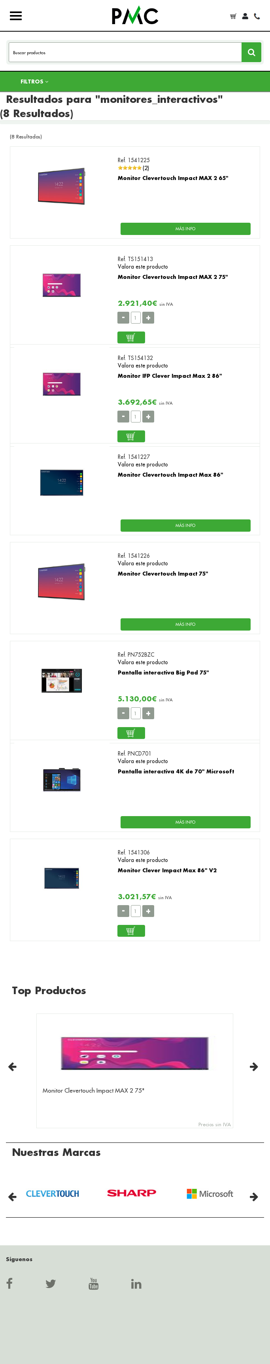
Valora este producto (143, 266)
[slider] (130, 167)
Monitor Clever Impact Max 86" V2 (167, 870)
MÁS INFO (185, 228)
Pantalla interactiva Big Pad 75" (163, 672)
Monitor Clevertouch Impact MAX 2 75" (173, 276)
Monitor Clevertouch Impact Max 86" (170, 474)
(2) (146, 168)
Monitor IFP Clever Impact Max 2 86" (170, 375)
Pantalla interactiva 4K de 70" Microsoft (176, 771)
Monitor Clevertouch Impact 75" (163, 573)
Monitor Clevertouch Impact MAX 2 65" (173, 177)
